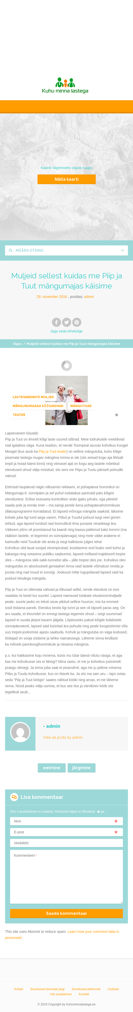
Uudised (113, 989)
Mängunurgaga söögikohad (38, 406)
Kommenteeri (25, 855)
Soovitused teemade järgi (47, 989)
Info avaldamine (61, 994)
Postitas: (82, 297)
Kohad (18, 989)
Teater (19, 415)
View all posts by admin (63, 737)
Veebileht (21, 843)
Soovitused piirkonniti (86, 989)
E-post (66, 832)
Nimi (66, 821)
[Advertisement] (66, 35)
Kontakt (84, 994)
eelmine (51, 767)
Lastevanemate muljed (33, 397)
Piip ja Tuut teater (52, 451)
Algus (17, 344)
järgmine (81, 767)
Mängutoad (81, 406)
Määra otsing (26, 250)
